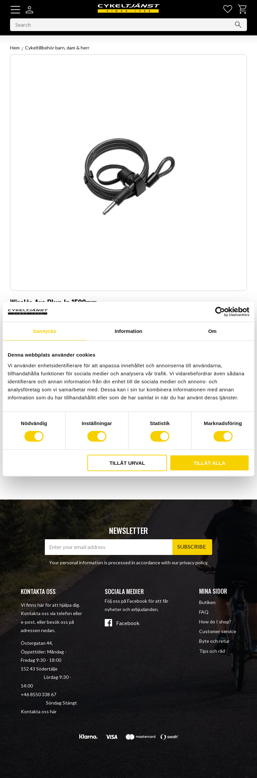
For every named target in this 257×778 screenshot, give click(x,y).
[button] (15, 10)
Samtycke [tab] (44, 331)
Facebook (128, 623)
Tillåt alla (209, 462)
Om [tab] (212, 331)
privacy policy (193, 562)
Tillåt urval (127, 462)
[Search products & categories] (128, 25)
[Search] (238, 25)
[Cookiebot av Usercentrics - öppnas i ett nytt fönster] (220, 312)
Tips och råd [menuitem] (212, 651)
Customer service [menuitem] (217, 631)
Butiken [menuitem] (207, 602)
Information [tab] (129, 331)
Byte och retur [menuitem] (214, 641)
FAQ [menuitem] (203, 612)
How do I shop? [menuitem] (215, 621)
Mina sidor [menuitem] (213, 591)
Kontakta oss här (39, 711)
